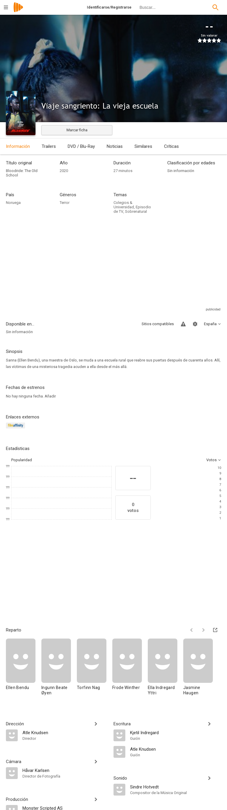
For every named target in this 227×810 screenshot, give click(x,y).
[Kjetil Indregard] (175, 732)
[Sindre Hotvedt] (175, 787)
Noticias (115, 146)
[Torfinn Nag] (94, 670)
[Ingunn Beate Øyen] (59, 670)
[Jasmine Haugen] (198, 670)
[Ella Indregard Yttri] (165, 670)
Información (18, 146)
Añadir (50, 396)
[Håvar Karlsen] (65, 770)
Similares (143, 146)
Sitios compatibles (158, 324)
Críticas (171, 146)
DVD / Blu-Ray (81, 146)
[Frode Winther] (130, 670)
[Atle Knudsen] (65, 732)
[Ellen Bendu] (23, 670)
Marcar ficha (77, 130)
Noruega (13, 202)
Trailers (49, 146)
